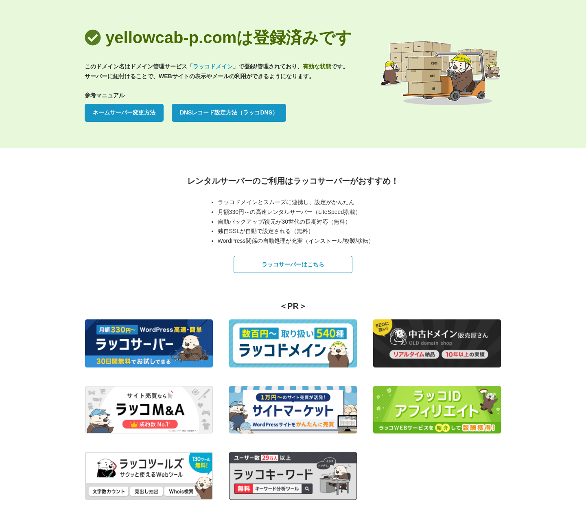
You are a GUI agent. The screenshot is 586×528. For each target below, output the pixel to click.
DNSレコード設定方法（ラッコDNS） (229, 112)
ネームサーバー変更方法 (124, 112)
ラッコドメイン (213, 66)
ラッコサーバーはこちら (293, 264)
